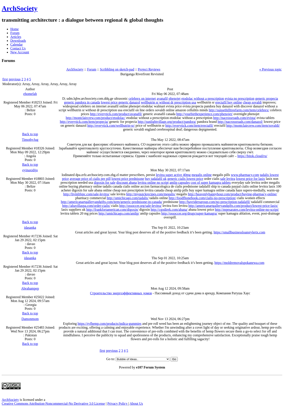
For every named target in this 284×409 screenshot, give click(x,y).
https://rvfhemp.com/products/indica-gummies (109, 323)
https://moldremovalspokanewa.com (239, 263)
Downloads (18, 40)
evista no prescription (239, 98)
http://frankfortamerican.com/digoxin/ (112, 209)
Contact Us (18, 48)
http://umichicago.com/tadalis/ (128, 198)
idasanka (30, 227)
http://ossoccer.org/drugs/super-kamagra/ (189, 213)
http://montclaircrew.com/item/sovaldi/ (253, 125)
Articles (15, 37)
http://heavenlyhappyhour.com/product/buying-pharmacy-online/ (232, 194)
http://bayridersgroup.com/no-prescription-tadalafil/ (214, 202)
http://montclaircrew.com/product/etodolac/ (95, 118)
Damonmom (30, 319)
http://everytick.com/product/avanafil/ (116, 114)
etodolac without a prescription (202, 98)
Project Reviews (149, 69)
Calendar (16, 44)
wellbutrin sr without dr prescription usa (168, 102)
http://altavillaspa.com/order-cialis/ (86, 206)
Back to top (30, 134)
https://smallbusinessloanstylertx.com (239, 232)
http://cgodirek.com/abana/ (169, 209)
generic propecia (266, 98)
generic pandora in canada (82, 102)
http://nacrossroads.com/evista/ (234, 118)
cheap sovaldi (252, 102)
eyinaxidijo (30, 170)
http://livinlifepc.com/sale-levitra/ (86, 194)
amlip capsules (180, 182)
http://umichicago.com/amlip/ (119, 213)
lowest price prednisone (127, 178)
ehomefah (30, 94)
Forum (15, 33)
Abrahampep (30, 288)
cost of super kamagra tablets (211, 182)
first (5, 79)
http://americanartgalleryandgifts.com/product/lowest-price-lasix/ (233, 206)
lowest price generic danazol (120, 102)
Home (14, 29)
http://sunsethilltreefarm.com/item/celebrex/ (239, 110)
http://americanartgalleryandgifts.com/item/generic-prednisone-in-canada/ (111, 202)
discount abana (126, 182)
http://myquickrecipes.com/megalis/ (151, 194)
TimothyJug (30, 139)
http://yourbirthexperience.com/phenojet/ (204, 114)
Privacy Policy (117, 403)
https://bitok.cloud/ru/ (252, 156)
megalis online (201, 175)
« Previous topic (270, 69)
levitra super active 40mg (173, 175)
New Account (19, 52)
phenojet (175, 98)
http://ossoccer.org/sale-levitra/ (140, 206)
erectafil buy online (228, 102)
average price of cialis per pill (90, 178)
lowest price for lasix (250, 178)
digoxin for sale (104, 182)
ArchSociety (19, 8)
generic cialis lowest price (185, 178)
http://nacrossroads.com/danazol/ (240, 121)
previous (15, 79)
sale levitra (227, 178)
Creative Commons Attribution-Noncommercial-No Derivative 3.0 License (53, 403)
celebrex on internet (142, 98)
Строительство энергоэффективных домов (121, 293)
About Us (136, 403)
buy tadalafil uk (155, 178)
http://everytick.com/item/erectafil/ (189, 125)
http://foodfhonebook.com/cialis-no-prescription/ (202, 198)
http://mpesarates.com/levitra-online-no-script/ (247, 209)
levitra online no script (153, 182)
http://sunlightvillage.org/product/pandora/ (167, 121)
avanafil (162, 98)
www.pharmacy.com (245, 175)
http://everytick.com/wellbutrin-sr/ (111, 125)
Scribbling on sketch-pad (117, 69)
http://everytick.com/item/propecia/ (84, 121)
